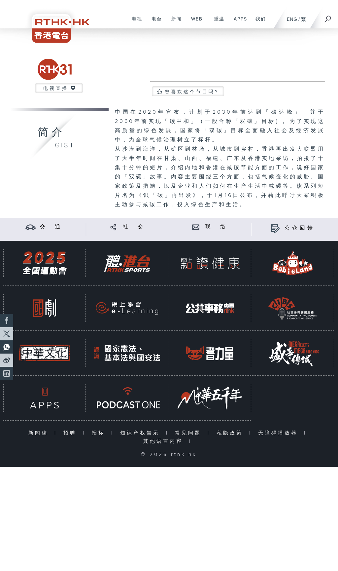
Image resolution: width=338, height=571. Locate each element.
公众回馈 (300, 228)
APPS (238, 22)
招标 (100, 433)
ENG (292, 19)
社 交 (134, 227)
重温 (216, 22)
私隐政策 (231, 433)
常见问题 (189, 433)
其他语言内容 (164, 441)
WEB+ (196, 22)
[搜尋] (328, 16)
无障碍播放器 (279, 433)
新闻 (174, 22)
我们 (258, 22)
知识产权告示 (141, 433)
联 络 (216, 227)
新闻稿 (39, 433)
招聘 (71, 433)
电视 (134, 22)
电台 (154, 22)
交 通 (51, 227)
